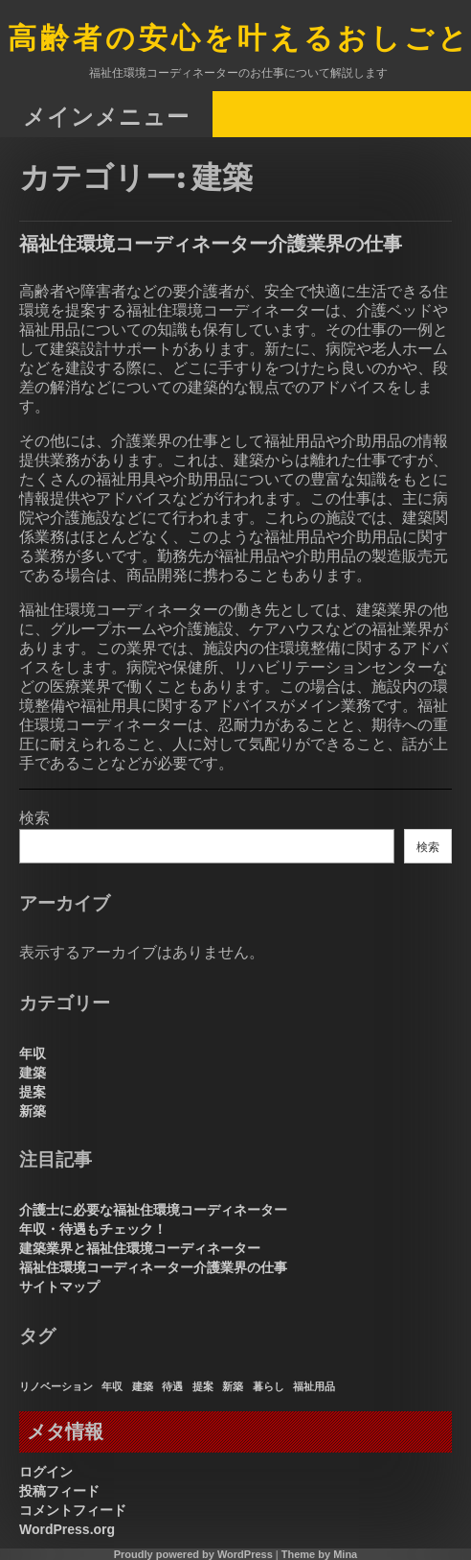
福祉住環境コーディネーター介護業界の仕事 (210, 243)
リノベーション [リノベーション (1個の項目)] (56, 1386)
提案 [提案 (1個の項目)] (202, 1386)
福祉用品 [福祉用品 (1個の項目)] (314, 1386)
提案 (32, 1091)
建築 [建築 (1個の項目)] (142, 1386)
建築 (32, 1072)
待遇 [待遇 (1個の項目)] (172, 1386)
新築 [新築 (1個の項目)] (232, 1386)
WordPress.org (67, 1529)
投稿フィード (59, 1491)
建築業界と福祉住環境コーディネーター (139, 1248)
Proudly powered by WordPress (193, 1554)
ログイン (46, 1471)
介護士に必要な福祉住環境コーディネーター (153, 1209)
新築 (32, 1111)
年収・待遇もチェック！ (93, 1229)
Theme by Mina (319, 1554)
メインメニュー (106, 116)
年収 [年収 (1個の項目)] (112, 1386)
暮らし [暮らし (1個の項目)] (268, 1386)
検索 (34, 818)
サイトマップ (59, 1286)
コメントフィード (72, 1510)
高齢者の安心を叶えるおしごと (239, 40)
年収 (32, 1053)
